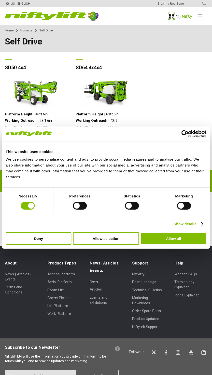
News (94, 281)
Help (178, 263)
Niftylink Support (145, 327)
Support (140, 263)
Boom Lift (55, 290)
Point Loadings (144, 282)
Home (9, 30)
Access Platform (61, 274)
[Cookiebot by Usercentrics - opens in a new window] (184, 133)
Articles (96, 289)
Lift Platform (57, 306)
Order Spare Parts (146, 311)
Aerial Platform (59, 282)
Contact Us (195, 3)
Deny (38, 238)
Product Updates (145, 319)
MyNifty (180, 16)
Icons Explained (186, 295)
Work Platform (59, 313)
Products (26, 30)
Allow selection (106, 238)
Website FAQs (185, 274)
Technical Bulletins (147, 290)
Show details (185, 224)
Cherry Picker (58, 298)
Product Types (61, 263)
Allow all (173, 238)
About (11, 263)
